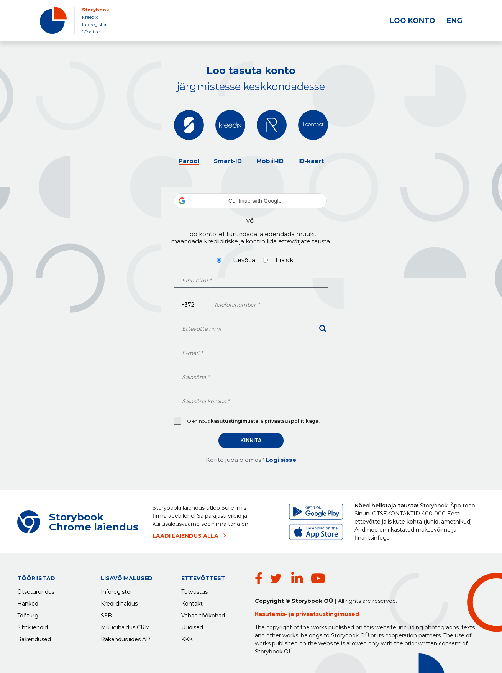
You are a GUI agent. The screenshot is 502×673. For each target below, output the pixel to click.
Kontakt (192, 601)
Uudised (192, 625)
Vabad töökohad (203, 613)
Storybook (95, 10)
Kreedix (90, 17)
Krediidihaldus (119, 601)
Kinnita (251, 440)
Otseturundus (35, 589)
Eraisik (284, 260)
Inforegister (94, 24)
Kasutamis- (272, 614)
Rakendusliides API (126, 637)
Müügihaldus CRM (125, 625)
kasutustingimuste (235, 421)
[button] (250, 200)
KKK (187, 637)
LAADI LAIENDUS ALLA (185, 535)
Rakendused (34, 637)
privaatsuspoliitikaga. (292, 421)
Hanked (27, 601)
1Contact (92, 31)
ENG (454, 20)
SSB (106, 613)
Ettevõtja (242, 260)
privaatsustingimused (327, 614)
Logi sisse (281, 459)
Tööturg (27, 613)
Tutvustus (194, 589)
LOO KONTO (412, 20)
